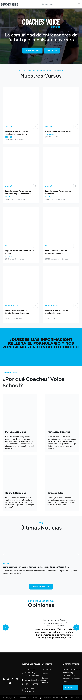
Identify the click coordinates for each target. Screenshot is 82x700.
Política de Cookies (71, 698)
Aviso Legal (37, 698)
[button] (4, 554)
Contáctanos (47, 4)
